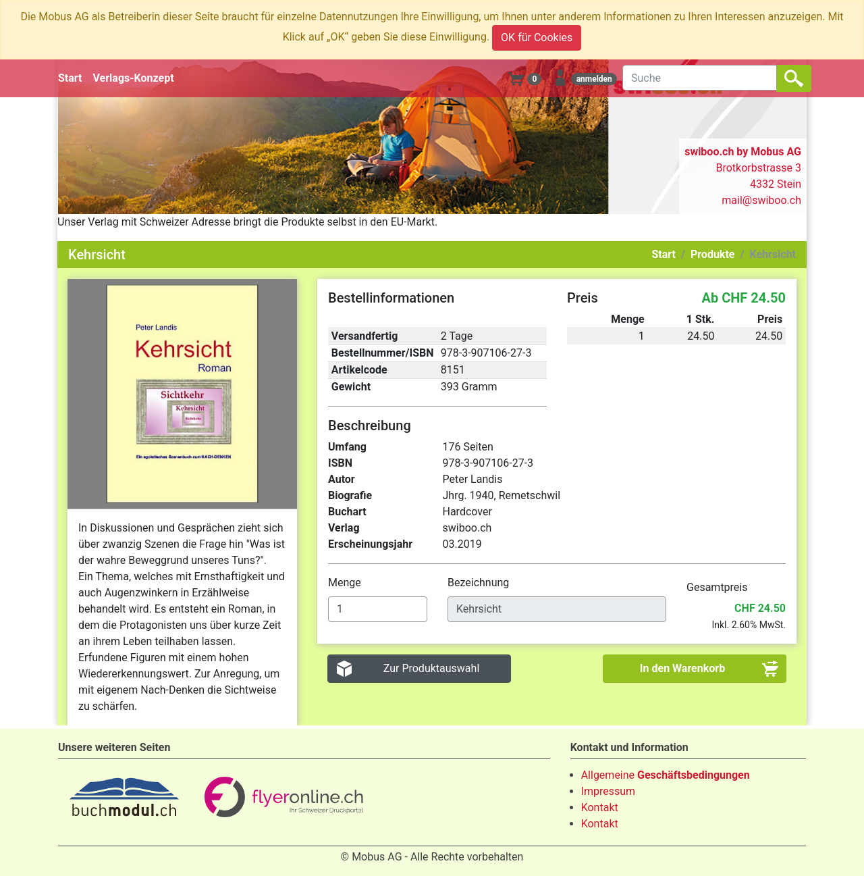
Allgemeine (665, 775)
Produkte (713, 254)
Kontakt (599, 807)
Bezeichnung (480, 582)
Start (70, 78)
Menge (346, 582)
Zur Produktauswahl (431, 668)
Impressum (608, 791)
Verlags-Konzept (133, 78)
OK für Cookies (536, 37)
